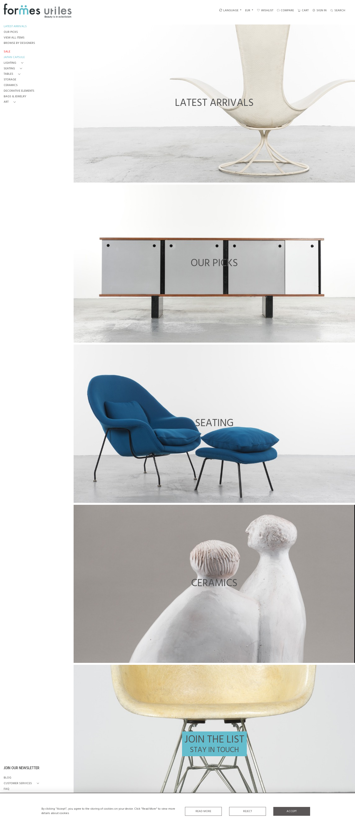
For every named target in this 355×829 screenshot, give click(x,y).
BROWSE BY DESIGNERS (19, 43)
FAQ (6, 789)
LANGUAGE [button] (228, 10)
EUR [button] (248, 10)
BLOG (7, 778)
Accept (292, 811)
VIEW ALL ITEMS (14, 38)
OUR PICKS (11, 32)
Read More (203, 811)
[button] (14, 63)
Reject (247, 811)
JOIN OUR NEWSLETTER (21, 768)
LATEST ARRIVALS (15, 27)
